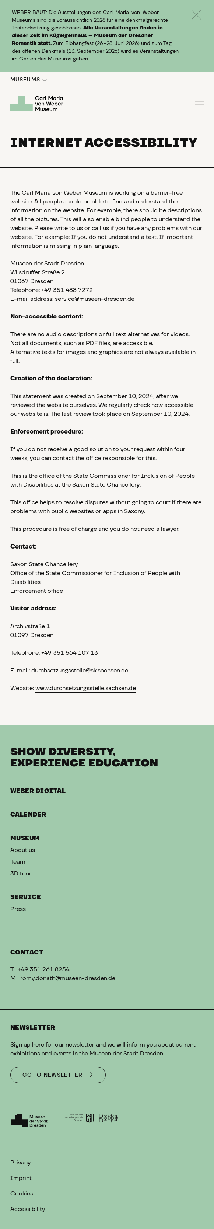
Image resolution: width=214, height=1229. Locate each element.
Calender (28, 815)
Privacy (20, 1163)
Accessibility (27, 1209)
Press (18, 909)
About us (22, 850)
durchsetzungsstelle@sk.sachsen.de (79, 670)
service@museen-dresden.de (94, 299)
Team (17, 862)
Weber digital (38, 791)
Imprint (21, 1178)
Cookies (21, 1194)
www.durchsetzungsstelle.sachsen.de (85, 688)
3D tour (20, 874)
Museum (25, 838)
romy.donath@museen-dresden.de (67, 978)
